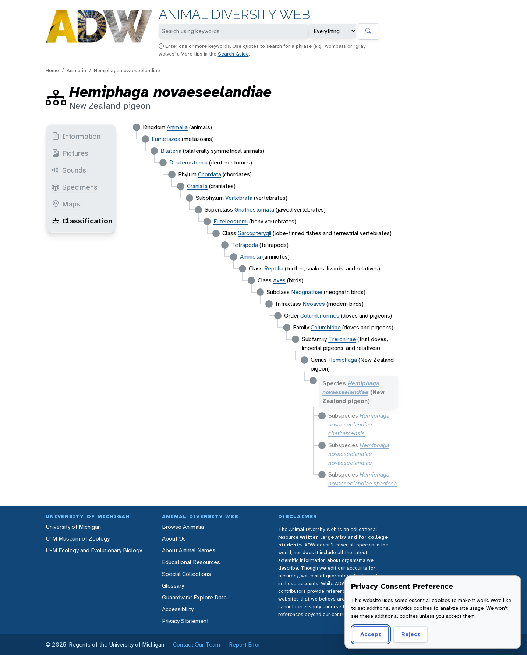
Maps (66, 203)
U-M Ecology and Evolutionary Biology (94, 550)
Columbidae (326, 327)
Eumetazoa (166, 139)
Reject (410, 634)
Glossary (173, 586)
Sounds (69, 170)
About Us (174, 538)
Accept (370, 634)
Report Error (244, 644)
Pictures (70, 153)
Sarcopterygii (254, 233)
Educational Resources (191, 562)
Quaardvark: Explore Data (194, 597)
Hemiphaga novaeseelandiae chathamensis (358, 424)
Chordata (209, 174)
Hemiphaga (342, 360)
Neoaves (314, 304)
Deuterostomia (188, 162)
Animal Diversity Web (234, 14)
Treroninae (342, 339)
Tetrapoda (244, 245)
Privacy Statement (185, 621)
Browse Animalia (183, 527)
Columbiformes (319, 315)
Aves (279, 280)
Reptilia (273, 268)
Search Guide (233, 53)
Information (76, 136)
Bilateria (170, 151)
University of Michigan (73, 527)
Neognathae (306, 292)
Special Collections (186, 574)
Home (52, 70)
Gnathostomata (254, 209)
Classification (82, 220)
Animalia (76, 70)
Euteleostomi (230, 221)
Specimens (75, 186)
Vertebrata (238, 198)
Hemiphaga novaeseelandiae (127, 70)
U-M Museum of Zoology (78, 538)
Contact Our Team (196, 644)
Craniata (197, 186)
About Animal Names (188, 550)
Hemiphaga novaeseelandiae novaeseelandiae (358, 454)
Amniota (250, 257)
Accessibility (178, 609)
